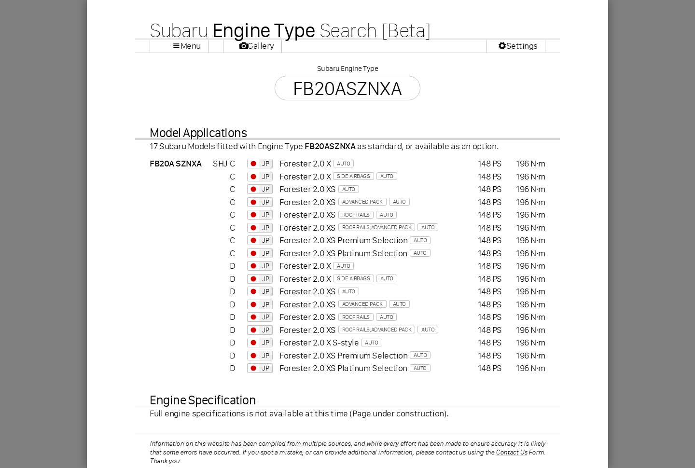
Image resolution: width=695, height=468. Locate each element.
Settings (522, 46)
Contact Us (512, 452)
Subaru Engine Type (347, 68)
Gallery (261, 46)
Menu (191, 46)
